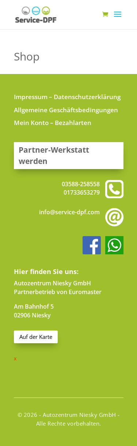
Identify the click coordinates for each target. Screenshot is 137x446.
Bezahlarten (73, 122)
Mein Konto (31, 122)
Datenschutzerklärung (87, 97)
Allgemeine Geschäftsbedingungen (66, 110)
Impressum (30, 97)
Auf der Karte (35, 336)
